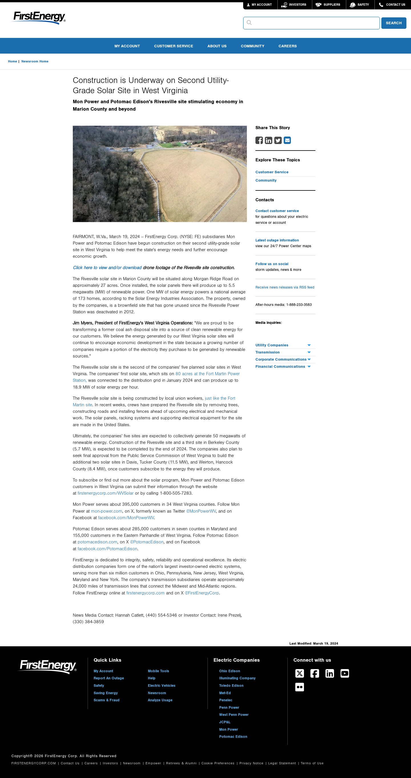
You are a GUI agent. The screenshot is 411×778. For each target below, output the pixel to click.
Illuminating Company (237, 678)
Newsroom (157, 693)
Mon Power (228, 729)
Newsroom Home (35, 61)
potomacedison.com (97, 542)
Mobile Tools (158, 671)
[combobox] (311, 23)
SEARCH (394, 23)
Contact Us (395, 5)
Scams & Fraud (107, 700)
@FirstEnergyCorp (202, 593)
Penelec (225, 700)
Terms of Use (312, 763)
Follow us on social (271, 264)
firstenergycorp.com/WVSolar (106, 493)
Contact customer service (277, 211)
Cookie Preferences (219, 763)
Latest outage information (277, 240)
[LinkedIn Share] (268, 142)
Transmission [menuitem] (267, 352)
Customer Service (173, 46)
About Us (217, 46)
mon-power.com (106, 511)
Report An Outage (109, 678)
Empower (154, 763)
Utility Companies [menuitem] (271, 345)
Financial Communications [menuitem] (280, 366)
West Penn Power (234, 714)
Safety (363, 5)
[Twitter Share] (278, 142)
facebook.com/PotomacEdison (107, 548)
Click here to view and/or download (107, 267)
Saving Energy (106, 693)
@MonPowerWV (201, 511)
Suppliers (332, 5)
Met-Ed (225, 693)
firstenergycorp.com (145, 593)
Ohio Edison (229, 671)
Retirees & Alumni (182, 763)
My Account (127, 46)
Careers (288, 46)
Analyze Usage (160, 700)
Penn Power (229, 707)
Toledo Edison (231, 685)
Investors (297, 5)
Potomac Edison (233, 736)
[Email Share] (287, 140)
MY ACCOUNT (262, 5)
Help (152, 678)
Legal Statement (282, 763)
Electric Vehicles (162, 685)
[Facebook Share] (259, 142)
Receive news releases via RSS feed (284, 287)
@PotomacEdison (147, 542)
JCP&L (224, 722)
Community (252, 46)
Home (12, 61)
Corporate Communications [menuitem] (281, 359)
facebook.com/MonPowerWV (126, 517)
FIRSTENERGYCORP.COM (34, 763)
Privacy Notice (252, 763)
